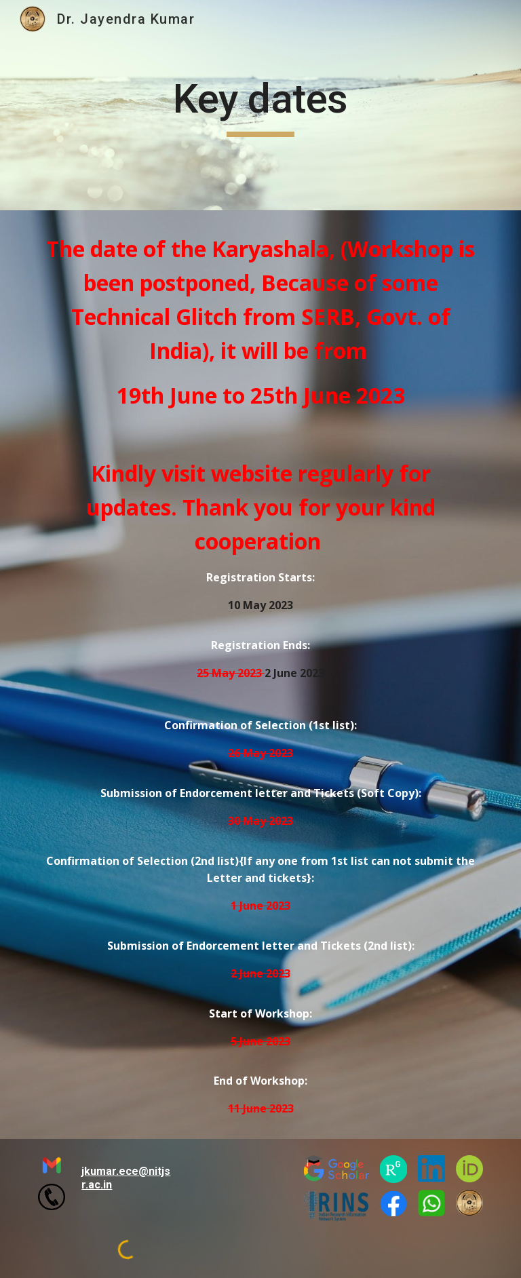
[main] (260, 105)
